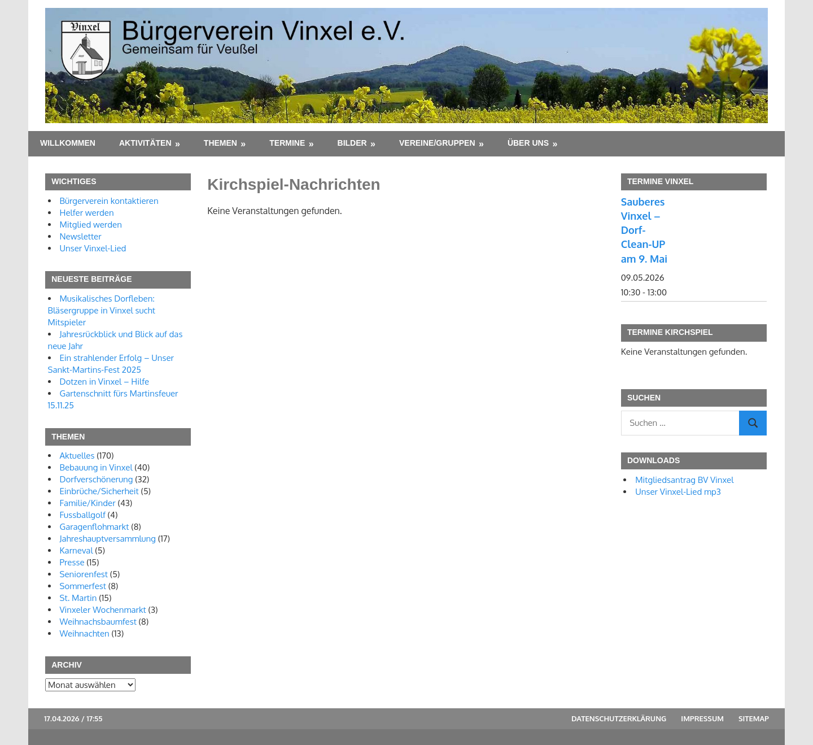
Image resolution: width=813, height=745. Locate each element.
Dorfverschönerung (96, 479)
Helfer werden (87, 212)
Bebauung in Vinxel (96, 467)
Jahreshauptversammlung (108, 538)
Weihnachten (85, 633)
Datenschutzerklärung (618, 718)
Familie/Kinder (88, 503)
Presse (72, 562)
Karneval (76, 550)
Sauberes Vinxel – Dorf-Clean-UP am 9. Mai (644, 230)
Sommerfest (83, 586)
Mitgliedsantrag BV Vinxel (684, 479)
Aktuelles (77, 455)
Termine (287, 142)
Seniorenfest (84, 574)
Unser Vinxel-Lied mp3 (678, 491)
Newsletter (81, 236)
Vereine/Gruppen (437, 142)
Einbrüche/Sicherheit (99, 491)
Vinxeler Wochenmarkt (103, 609)
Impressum (702, 718)
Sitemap (753, 718)
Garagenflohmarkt (94, 526)
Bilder (352, 142)
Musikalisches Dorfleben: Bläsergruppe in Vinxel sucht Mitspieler (101, 310)
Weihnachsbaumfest (98, 621)
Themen (220, 142)
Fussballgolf (83, 514)
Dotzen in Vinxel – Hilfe (105, 381)
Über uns (528, 142)
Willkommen (67, 142)
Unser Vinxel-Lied (93, 248)
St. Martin (78, 597)
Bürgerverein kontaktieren (109, 200)
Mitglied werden (91, 224)
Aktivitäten (145, 142)
